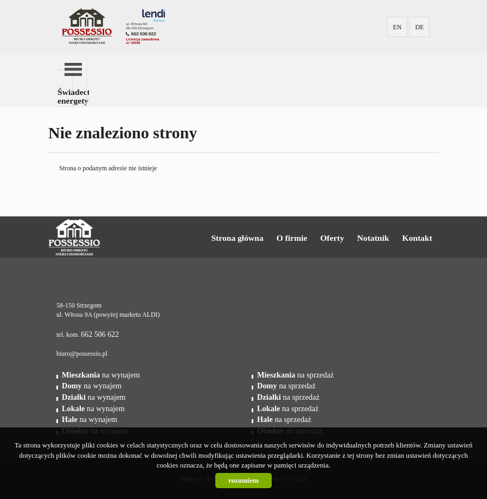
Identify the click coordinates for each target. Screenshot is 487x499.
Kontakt (417, 237)
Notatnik (373, 237)
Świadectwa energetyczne (65, 96)
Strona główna (237, 237)
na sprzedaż (295, 374)
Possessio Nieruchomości (108, 237)
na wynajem (101, 374)
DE (419, 27)
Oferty (332, 237)
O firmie (292, 237)
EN (397, 27)
